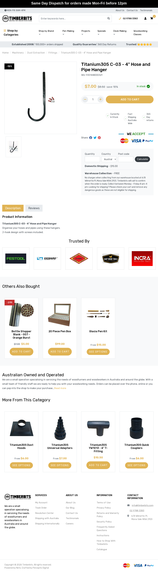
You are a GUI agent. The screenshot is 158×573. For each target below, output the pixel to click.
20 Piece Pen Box (60, 331)
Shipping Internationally (47, 523)
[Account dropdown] (145, 18)
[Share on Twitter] (95, 138)
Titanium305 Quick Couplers (136, 446)
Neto (18, 568)
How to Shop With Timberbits (106, 542)
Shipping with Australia (47, 518)
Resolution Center (44, 513)
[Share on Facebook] (91, 138)
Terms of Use (104, 502)
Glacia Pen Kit (98, 331)
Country (106, 154)
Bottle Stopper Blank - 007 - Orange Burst (21, 334)
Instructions (103, 535)
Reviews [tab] (34, 208)
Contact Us (132, 10)
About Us (120, 10)
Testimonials (146, 10)
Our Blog (70, 507)
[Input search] (75, 18)
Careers (70, 523)
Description (13, 208)
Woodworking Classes (140, 33)
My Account (41, 502)
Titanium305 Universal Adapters (59, 446)
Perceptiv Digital (41, 568)
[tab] (13, 208)
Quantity (90, 154)
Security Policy (104, 521)
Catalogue (102, 549)
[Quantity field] (92, 99)
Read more (60, 388)
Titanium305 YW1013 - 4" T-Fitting (98, 448)
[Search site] (109, 18)
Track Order (41, 507)
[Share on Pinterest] (99, 138)
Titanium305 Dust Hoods (21, 446)
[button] (151, 18)
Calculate (142, 159)
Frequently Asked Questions (105, 529)
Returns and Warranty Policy (108, 515)
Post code (123, 154)
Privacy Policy (104, 507)
